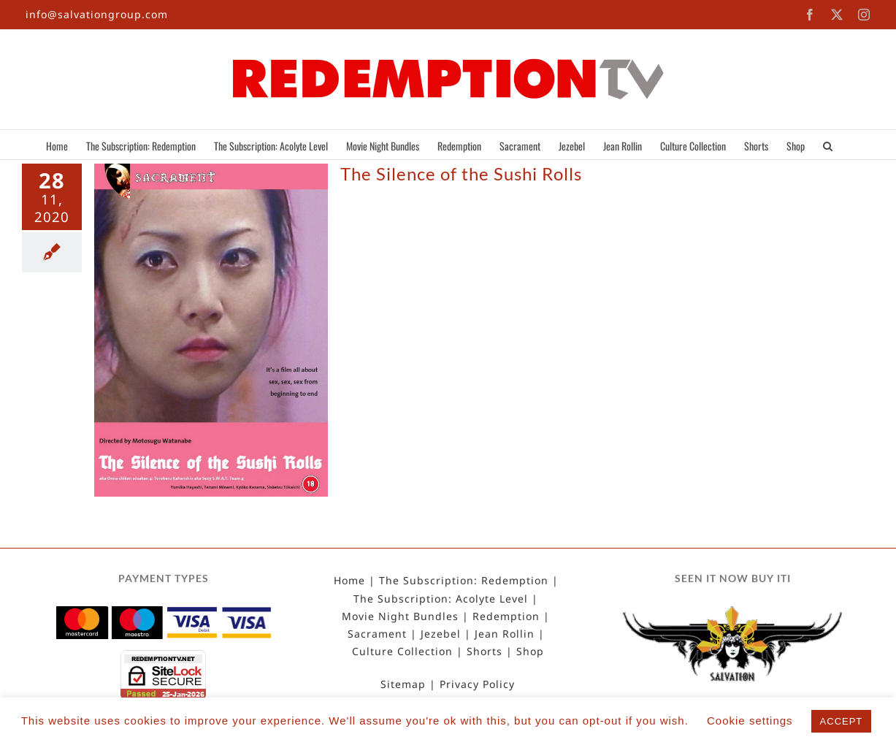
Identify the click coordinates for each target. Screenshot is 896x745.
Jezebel (441, 634)
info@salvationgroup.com (97, 14)
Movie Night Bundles (400, 616)
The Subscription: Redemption (463, 580)
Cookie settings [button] (750, 720)
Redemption (506, 616)
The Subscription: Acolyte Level (440, 598)
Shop (530, 651)
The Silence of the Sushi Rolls (461, 173)
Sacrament (377, 634)
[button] (827, 144)
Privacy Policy (477, 684)
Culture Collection (402, 651)
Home (349, 580)
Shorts (484, 651)
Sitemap (403, 684)
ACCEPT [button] (841, 721)
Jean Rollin (505, 634)
